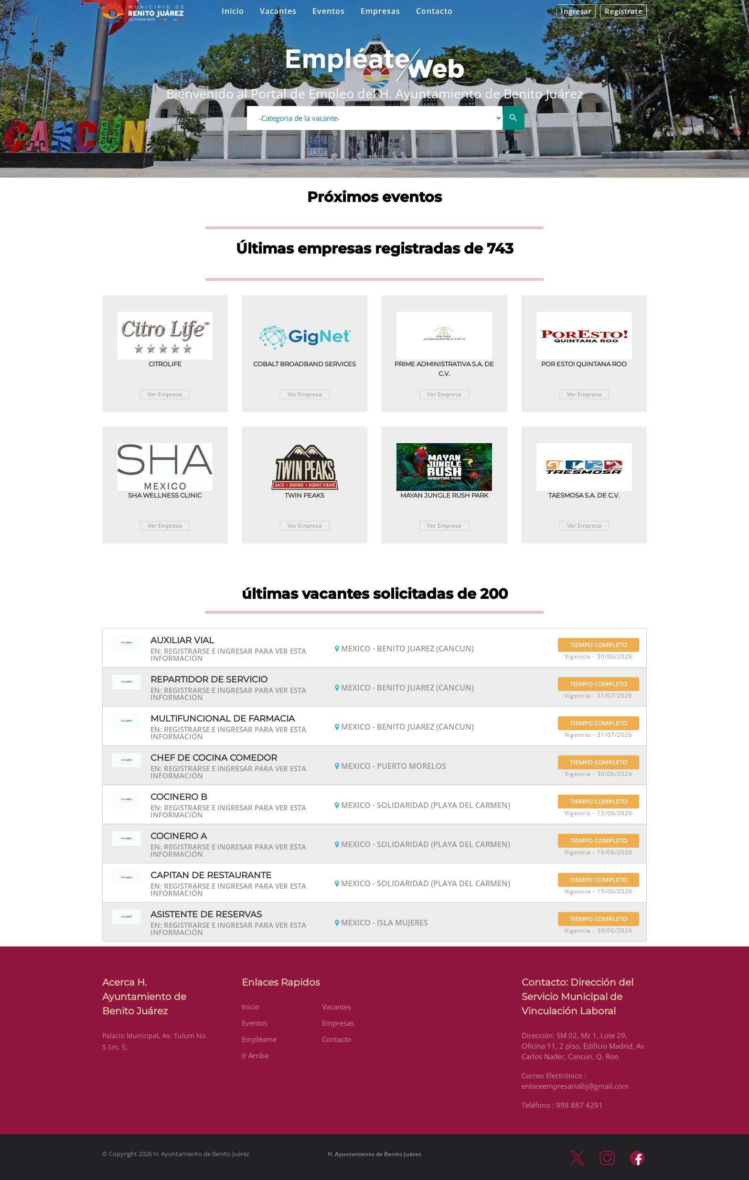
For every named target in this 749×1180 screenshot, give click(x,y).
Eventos (328, 11)
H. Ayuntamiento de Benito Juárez (374, 1154)
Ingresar (576, 11)
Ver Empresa (165, 394)
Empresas (380, 11)
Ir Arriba (255, 1055)
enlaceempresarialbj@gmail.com (575, 1086)
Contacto (434, 11)
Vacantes (278, 11)
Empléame (259, 1039)
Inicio (233, 11)
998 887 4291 (579, 1105)
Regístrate (623, 11)
